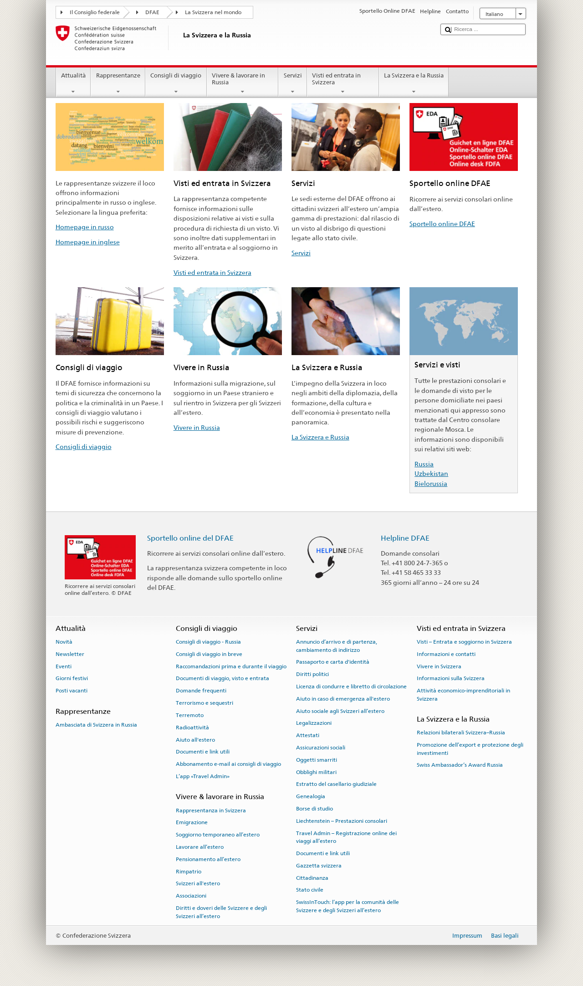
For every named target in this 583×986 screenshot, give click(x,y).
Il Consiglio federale (95, 12)
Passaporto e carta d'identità (332, 662)
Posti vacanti (71, 690)
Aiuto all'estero (195, 739)
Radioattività (192, 727)
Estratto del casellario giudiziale (336, 784)
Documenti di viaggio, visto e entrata (222, 678)
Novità (64, 642)
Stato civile (309, 890)
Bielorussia (430, 483)
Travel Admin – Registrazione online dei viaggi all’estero (346, 837)
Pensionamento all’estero (208, 859)
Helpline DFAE (405, 538)
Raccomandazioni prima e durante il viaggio (231, 666)
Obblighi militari (316, 772)
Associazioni (191, 896)
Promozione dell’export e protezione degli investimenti (470, 749)
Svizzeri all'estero (198, 883)
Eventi (64, 666)
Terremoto (190, 715)
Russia (424, 464)
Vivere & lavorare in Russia (242, 83)
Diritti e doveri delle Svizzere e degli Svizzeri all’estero (221, 912)
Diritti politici (312, 674)
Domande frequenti (201, 690)
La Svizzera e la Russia (414, 83)
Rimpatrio (188, 871)
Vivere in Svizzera (439, 666)
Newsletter (70, 654)
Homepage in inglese (88, 242)
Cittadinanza (312, 877)
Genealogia (310, 796)
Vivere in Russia (197, 427)
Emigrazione (192, 822)
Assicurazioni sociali (320, 747)
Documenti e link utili (203, 752)
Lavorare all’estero (200, 847)
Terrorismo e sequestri (204, 703)
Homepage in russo (85, 227)
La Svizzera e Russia (320, 437)
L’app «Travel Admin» (203, 776)
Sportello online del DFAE (190, 538)
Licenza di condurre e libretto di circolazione (351, 686)
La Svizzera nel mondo (213, 12)
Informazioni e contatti (446, 654)
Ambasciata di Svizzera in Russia (96, 725)
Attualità (73, 83)
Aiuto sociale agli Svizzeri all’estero (340, 710)
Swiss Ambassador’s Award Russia (460, 765)
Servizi (293, 83)
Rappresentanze (118, 83)
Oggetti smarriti (316, 760)
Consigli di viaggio (176, 83)
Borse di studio (314, 808)
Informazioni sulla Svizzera (451, 678)
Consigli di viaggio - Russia (208, 642)
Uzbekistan (431, 473)
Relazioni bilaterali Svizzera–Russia (461, 732)
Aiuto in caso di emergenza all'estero (343, 699)
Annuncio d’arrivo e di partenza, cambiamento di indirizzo (336, 646)
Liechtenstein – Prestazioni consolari (341, 821)
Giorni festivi (72, 678)
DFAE (152, 12)
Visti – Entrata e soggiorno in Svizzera (464, 642)
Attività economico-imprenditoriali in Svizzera (463, 694)
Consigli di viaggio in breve (209, 654)
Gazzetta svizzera (319, 865)
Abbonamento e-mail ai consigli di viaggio (228, 764)
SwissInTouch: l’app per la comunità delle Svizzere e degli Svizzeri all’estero (347, 906)
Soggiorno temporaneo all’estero (218, 834)
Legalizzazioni (314, 723)
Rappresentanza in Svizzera (211, 810)
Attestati (307, 735)
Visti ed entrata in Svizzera (342, 83)
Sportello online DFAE (442, 223)
